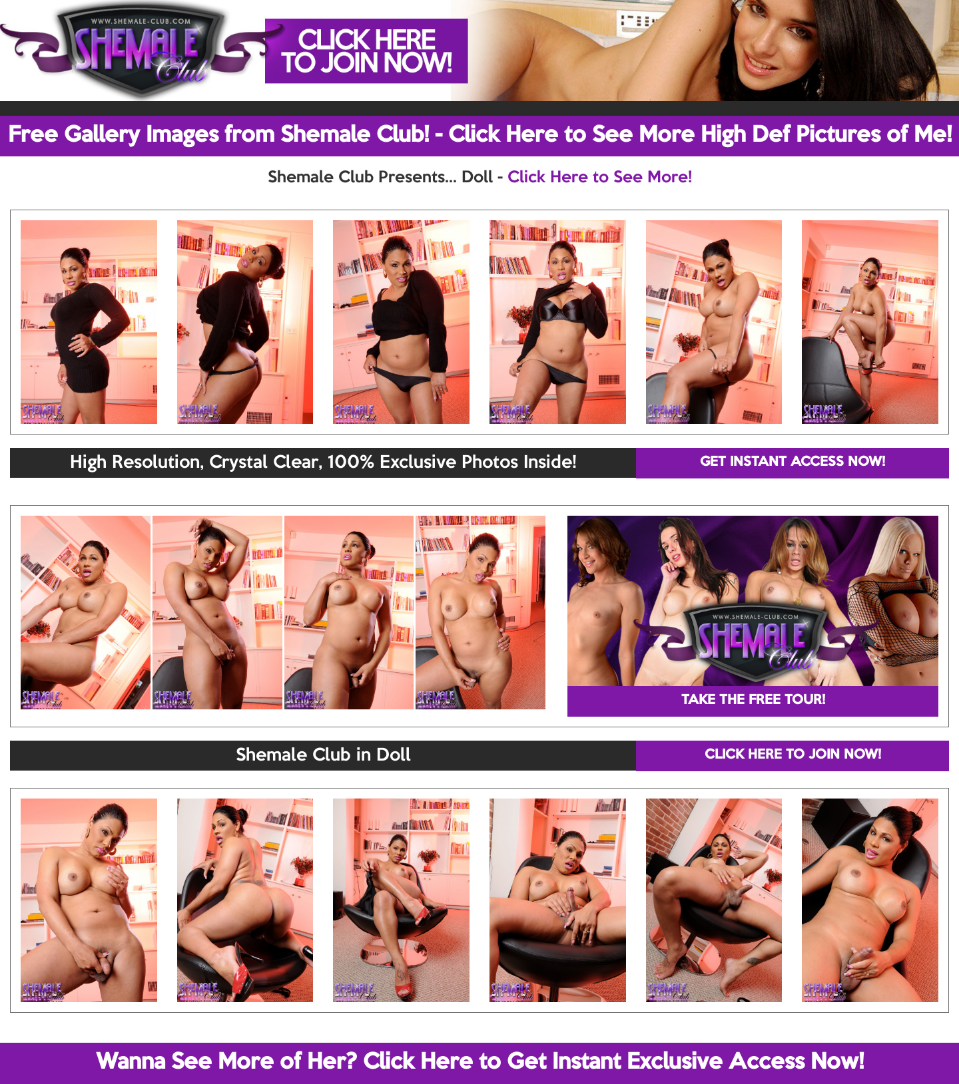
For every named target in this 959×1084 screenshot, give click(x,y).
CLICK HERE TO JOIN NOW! (793, 755)
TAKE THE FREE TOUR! (753, 701)
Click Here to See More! (599, 177)
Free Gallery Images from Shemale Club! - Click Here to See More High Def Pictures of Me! (480, 136)
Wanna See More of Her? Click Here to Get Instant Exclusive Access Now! (480, 1063)
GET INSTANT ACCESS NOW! (792, 462)
